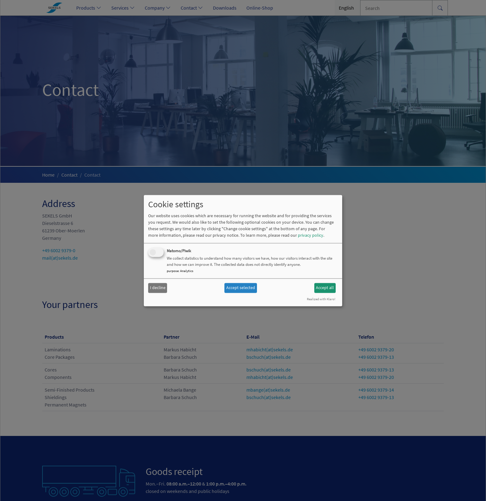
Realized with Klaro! (321, 299)
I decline (158, 288)
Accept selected (240, 288)
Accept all (325, 288)
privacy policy (310, 235)
